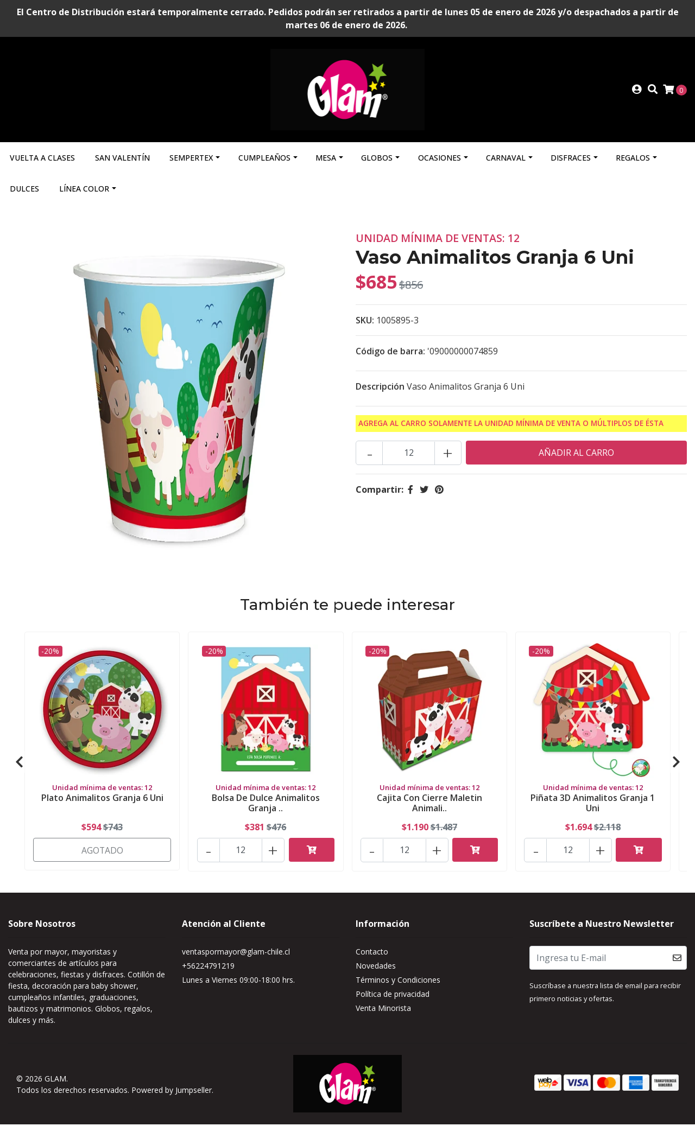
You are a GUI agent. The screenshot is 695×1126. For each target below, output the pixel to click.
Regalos (633, 160)
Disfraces (571, 160)
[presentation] (19, 764)
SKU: (365, 322)
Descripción (380, 389)
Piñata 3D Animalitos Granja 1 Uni (592, 804)
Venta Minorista (383, 1010)
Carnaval (506, 160)
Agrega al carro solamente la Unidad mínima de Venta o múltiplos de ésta (511, 425)
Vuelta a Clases (42, 160)
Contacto (372, 954)
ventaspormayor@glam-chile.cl (236, 954)
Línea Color (84, 191)
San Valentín (122, 160)
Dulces (24, 191)
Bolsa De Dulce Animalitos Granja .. (266, 804)
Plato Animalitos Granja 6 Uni (102, 799)
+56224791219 (208, 968)
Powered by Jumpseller (171, 1091)
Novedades (376, 968)
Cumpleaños (264, 160)
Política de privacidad (392, 996)
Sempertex (191, 160)
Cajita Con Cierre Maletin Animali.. (429, 804)
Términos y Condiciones (398, 982)
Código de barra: (390, 353)
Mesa (325, 160)
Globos (377, 160)
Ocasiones (439, 160)
